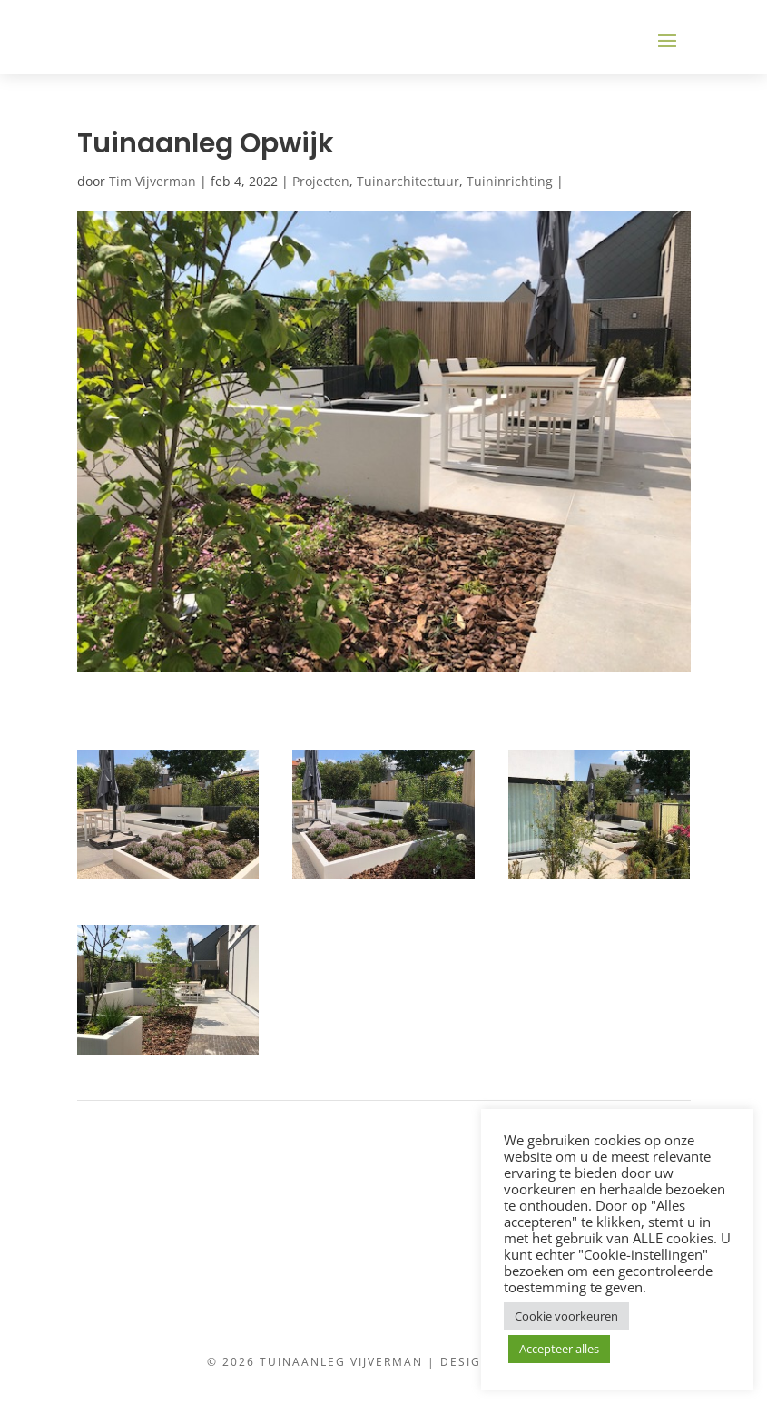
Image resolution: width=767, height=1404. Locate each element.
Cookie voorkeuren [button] (566, 1316)
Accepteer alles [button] (559, 1348)
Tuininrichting (510, 181)
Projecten (320, 181)
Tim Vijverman (152, 181)
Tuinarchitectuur (408, 181)
